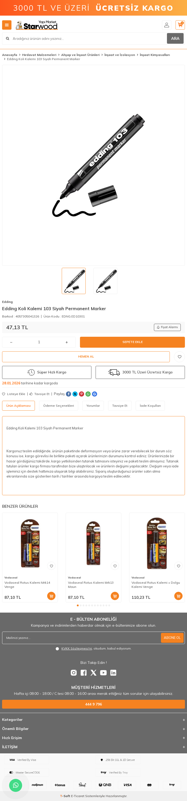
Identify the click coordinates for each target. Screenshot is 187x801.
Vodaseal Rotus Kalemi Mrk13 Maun (91, 585)
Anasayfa (9, 55)
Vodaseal (10, 577)
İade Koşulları (150, 406)
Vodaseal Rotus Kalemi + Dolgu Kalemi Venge (156, 585)
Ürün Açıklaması (18, 406)
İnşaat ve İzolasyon (119, 55)
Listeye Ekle (13, 394)
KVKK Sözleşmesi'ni (76, 648)
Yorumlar (93, 406)
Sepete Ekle (132, 342)
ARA (175, 38)
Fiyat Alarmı (167, 327)
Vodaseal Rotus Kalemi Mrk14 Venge (27, 585)
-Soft (65, 796)
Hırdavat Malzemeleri (39, 55)
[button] (78, 605)
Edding (7, 302)
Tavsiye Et (39, 394)
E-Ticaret (77, 796)
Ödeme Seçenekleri (58, 406)
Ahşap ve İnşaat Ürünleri (80, 55)
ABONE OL (172, 637)
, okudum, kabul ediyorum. (93, 648)
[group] (93, 165)
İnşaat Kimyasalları (155, 55)
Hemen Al (86, 356)
